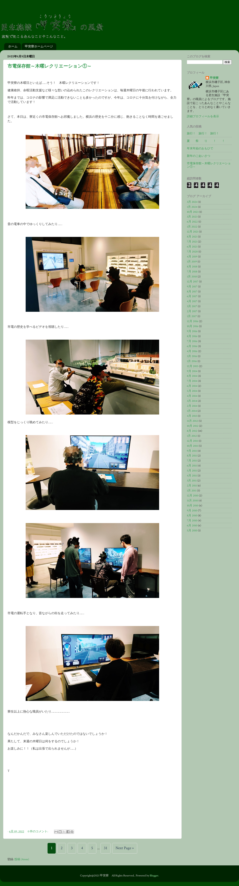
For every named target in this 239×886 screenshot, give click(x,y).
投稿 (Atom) (21, 859)
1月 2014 (192, 411)
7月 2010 (192, 520)
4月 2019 (192, 257)
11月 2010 (192, 500)
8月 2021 (192, 237)
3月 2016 (192, 356)
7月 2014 (192, 381)
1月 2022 (192, 227)
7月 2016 (192, 341)
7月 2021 (192, 242)
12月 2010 (192, 495)
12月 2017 (192, 281)
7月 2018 (192, 271)
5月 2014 (192, 391)
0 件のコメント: (38, 831)
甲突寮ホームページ (39, 46)
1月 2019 (192, 262)
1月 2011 (191, 490)
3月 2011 (192, 481)
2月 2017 (192, 311)
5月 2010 (192, 530)
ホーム (13, 46)
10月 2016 (192, 326)
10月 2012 (192, 426)
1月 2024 (192, 207)
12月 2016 (192, 321)
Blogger (154, 875)
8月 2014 (192, 376)
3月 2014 (192, 401)
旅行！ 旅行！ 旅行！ (203, 133)
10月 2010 (192, 505)
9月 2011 (192, 451)
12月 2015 (192, 366)
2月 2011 (192, 486)
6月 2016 (192, 346)
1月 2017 (192, 316)
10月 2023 (193, 212)
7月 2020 (192, 252)
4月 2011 (192, 476)
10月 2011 (192, 446)
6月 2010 (192, 525)
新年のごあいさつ (198, 156)
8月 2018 (192, 267)
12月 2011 (192, 441)
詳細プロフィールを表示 (203, 116)
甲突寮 (214, 78)
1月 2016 (192, 361)
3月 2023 (192, 217)
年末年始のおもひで (200, 148)
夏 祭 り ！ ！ (206, 141)
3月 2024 (192, 202)
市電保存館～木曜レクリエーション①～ (50, 66)
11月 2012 (192, 421)
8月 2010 (192, 515)
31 (105, 848)
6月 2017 (192, 296)
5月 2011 (192, 471)
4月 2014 (192, 396)
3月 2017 (192, 306)
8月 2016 (192, 336)
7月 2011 (192, 461)
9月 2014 (192, 371)
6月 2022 (192, 222)
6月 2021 (192, 247)
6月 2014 (192, 386)
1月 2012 (192, 436)
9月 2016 (192, 331)
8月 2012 (192, 431)
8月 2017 (192, 291)
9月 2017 (192, 286)
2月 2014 (192, 406)
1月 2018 (192, 276)
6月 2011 (192, 466)
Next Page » (125, 848)
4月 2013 (192, 416)
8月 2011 (192, 456)
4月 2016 (192, 351)
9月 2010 (192, 510)
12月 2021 (192, 232)
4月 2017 (192, 301)
